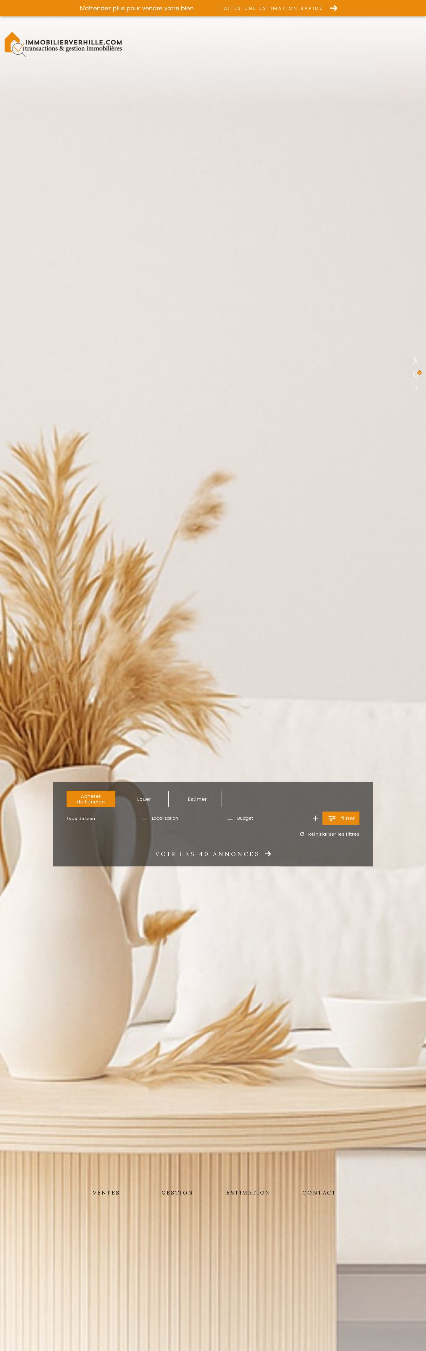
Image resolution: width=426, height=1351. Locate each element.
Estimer (197, 798)
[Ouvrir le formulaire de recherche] (340, 818)
